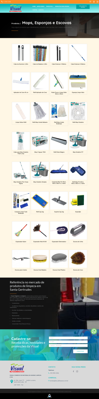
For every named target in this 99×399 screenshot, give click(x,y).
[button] (83, 7)
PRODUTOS (49, 6)
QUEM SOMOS (40, 6)
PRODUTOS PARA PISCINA (62, 6)
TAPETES (34, 10)
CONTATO (41, 10)
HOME (34, 6)
